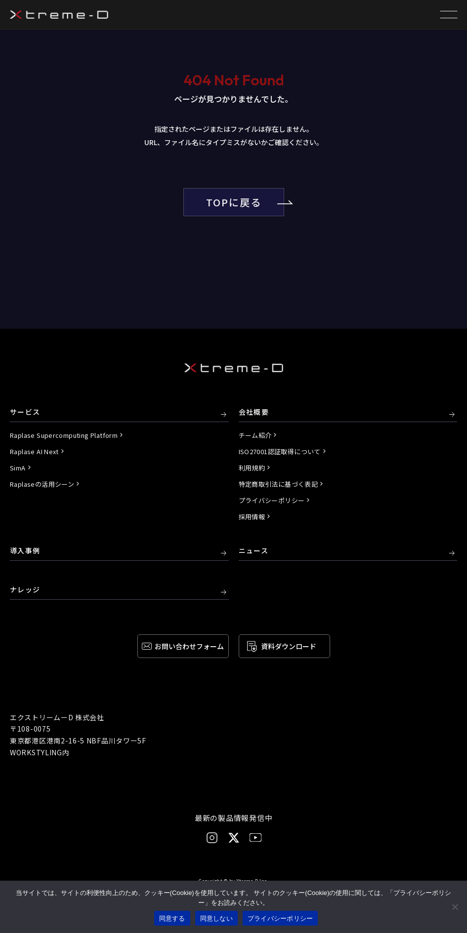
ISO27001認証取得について (280, 451)
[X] (234, 838)
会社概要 (254, 412)
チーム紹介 (255, 435)
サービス (25, 412)
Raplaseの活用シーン (42, 484)
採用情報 (252, 516)
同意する (172, 918)
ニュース (254, 550)
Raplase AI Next (34, 451)
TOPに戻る (245, 202)
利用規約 (252, 467)
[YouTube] (255, 837)
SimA (18, 467)
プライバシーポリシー (272, 500)
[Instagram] (212, 838)
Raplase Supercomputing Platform (64, 435)
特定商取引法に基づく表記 (278, 484)
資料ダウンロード (288, 646)
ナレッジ (25, 589)
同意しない (216, 918)
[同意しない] (455, 907)
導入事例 (25, 550)
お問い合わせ (189, 646)
